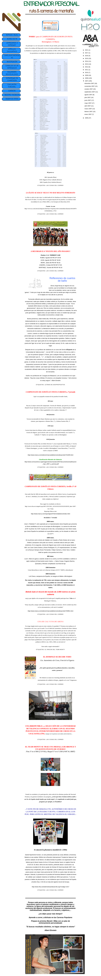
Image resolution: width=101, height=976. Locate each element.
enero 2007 (88, 114)
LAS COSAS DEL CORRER (55, 185)
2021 (87, 50)
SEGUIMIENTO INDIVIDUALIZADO (12, 73)
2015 (87, 58)
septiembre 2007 (89, 92)
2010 (87, 72)
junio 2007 (87, 100)
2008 (87, 78)
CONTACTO (12, 91)
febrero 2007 (88, 111)
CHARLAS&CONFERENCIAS (12, 56)
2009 (87, 75)
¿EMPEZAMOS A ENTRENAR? (12, 44)
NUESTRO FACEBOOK (12, 95)
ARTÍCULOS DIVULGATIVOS (12, 50)
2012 (87, 67)
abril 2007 (87, 106)
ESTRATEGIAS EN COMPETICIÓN (12, 79)
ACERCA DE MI (12, 39)
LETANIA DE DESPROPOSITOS (55, 384)
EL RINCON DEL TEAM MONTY (55, 649)
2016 (87, 55)
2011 (87, 69)
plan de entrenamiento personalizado (54, 922)
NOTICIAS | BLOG (12, 35)
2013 (87, 64)
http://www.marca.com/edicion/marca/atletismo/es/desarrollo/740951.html (50, 611)
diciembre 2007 (89, 83)
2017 (87, 53)
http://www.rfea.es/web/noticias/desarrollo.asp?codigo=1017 (50, 887)
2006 (87, 118)
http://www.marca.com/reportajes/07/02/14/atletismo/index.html (50, 514)
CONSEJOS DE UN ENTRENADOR (12, 67)
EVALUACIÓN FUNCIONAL (12, 86)
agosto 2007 (88, 94)
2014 (87, 61)
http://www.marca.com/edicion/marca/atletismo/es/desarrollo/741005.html (50, 455)
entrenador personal (52, 906)
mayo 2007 (88, 103)
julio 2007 (87, 97)
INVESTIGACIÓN (12, 62)
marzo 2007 (88, 109)
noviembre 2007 (89, 86)
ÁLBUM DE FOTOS (12, 99)
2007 (87, 81)
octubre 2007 (88, 89)
